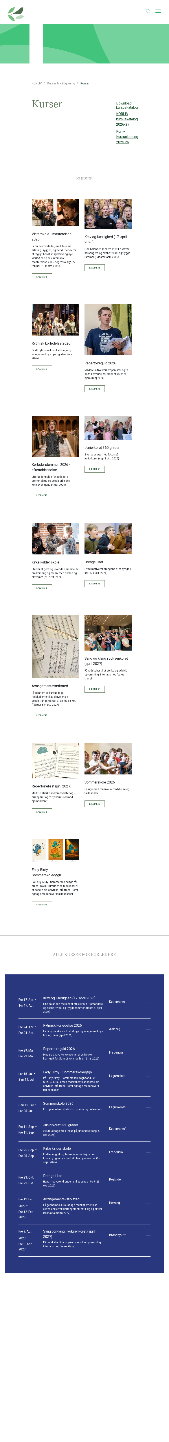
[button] (145, 11)
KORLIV (37, 83)
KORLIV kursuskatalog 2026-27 (127, 119)
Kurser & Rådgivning (61, 83)
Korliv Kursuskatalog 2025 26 (127, 136)
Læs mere (41, 277)
